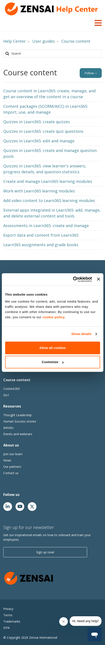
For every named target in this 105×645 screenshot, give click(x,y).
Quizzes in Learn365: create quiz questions (43, 131)
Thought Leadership (17, 415)
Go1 (6, 395)
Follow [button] (89, 73)
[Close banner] (98, 279)
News (7, 460)
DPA (6, 628)
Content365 (11, 389)
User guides (43, 41)
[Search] (52, 53)
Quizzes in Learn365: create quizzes (36, 121)
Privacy (8, 609)
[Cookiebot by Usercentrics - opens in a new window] (73, 279)
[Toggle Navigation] (98, 22)
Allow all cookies (52, 348)
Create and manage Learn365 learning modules (47, 181)
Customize (53, 362)
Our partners (12, 467)
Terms (7, 615)
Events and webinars (17, 434)
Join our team (12, 454)
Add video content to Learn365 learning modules (49, 200)
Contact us (11, 473)
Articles (8, 428)
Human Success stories (19, 421)
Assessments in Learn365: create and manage (46, 225)
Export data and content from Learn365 (40, 235)
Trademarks (11, 621)
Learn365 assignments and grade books (40, 244)
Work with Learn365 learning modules (39, 191)
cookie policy (54, 317)
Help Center (14, 41)
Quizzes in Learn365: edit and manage (38, 140)
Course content (75, 41)
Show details (81, 334)
